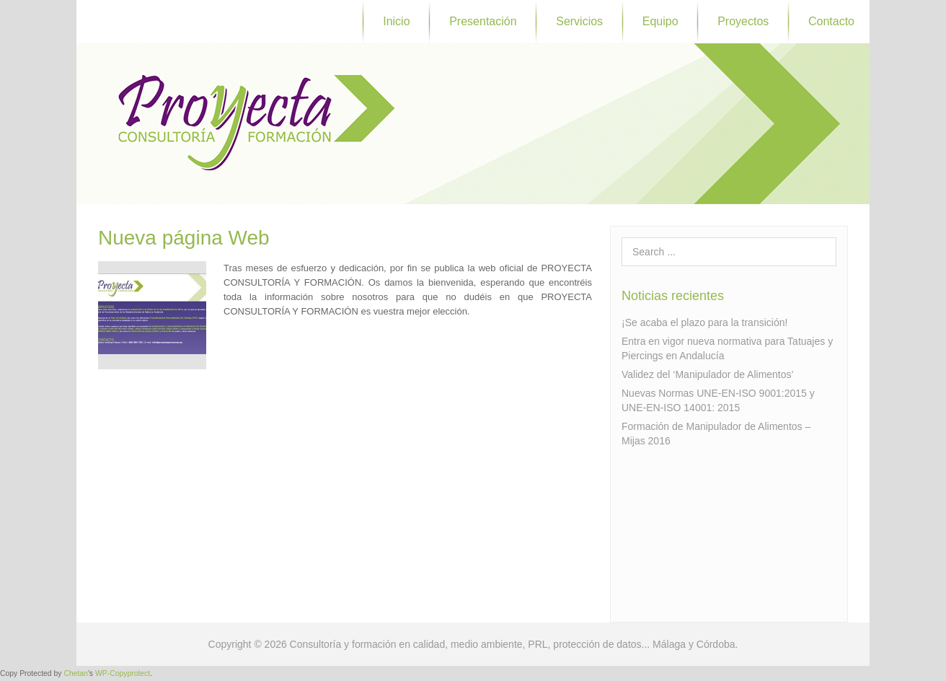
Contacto (831, 21)
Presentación (482, 21)
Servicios (579, 21)
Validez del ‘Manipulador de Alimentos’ (708, 374)
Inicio (396, 21)
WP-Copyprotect (122, 673)
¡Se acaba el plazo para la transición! (704, 322)
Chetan (75, 673)
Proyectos (743, 21)
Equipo (660, 21)
